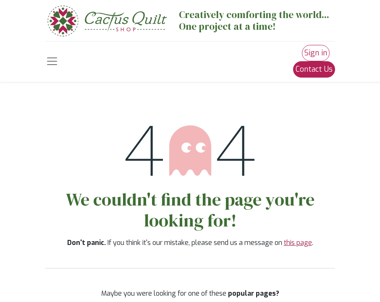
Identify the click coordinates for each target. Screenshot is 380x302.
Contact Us (314, 69)
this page (298, 242)
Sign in (315, 53)
